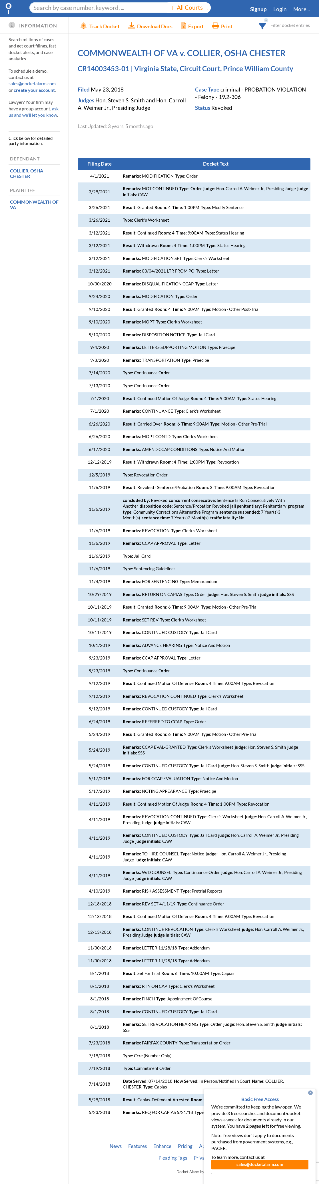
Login (280, 9)
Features (137, 1146)
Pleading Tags (173, 1158)
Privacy (202, 1158)
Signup (258, 9)
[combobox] (262, 25)
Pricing (185, 1146)
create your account (34, 90)
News (116, 1146)
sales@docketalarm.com (32, 83)
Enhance (162, 1146)
